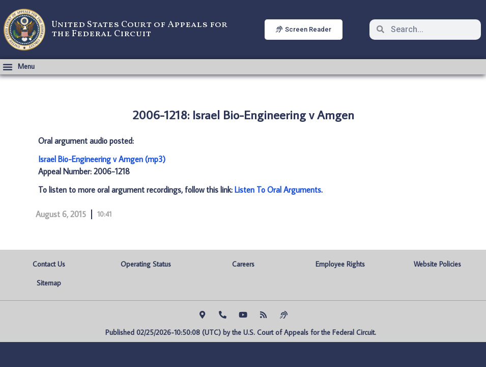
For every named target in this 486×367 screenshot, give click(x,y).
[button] (18, 66)
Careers (243, 264)
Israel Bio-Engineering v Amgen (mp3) (101, 159)
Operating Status (146, 264)
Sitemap (49, 282)
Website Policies (437, 264)
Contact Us (49, 264)
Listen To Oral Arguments (278, 190)
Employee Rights (340, 264)
